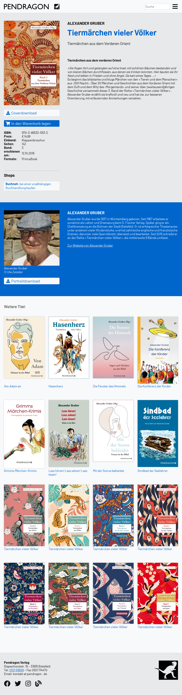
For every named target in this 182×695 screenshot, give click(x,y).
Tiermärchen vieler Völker (21, 549)
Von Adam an (12, 386)
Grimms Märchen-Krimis (20, 471)
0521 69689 (16, 670)
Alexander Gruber (85, 23)
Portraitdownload (23, 281)
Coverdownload (21, 112)
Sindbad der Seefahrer (153, 471)
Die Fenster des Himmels (109, 386)
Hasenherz (56, 386)
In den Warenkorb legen (28, 123)
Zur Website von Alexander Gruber (90, 245)
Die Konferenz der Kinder (154, 386)
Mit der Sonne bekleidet (108, 471)
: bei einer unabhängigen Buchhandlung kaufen (28, 186)
